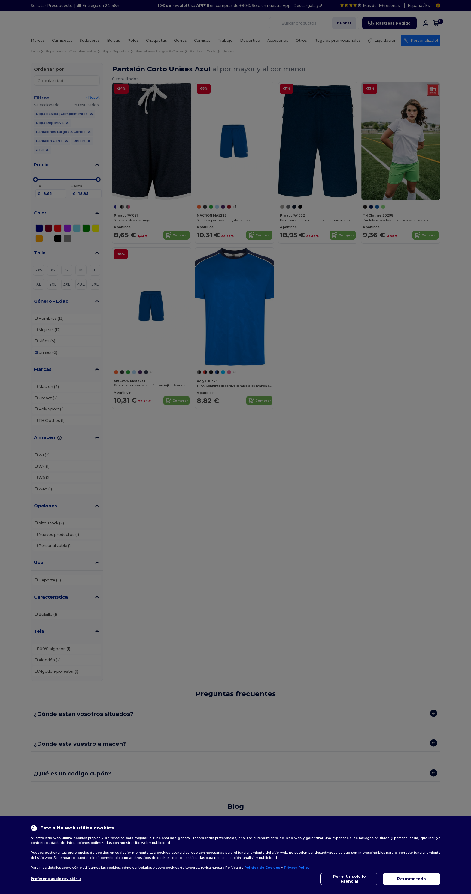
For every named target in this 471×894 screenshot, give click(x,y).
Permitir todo (411, 879)
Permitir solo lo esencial (349, 879)
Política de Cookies (262, 868)
